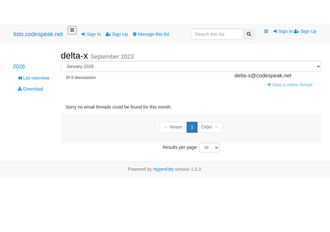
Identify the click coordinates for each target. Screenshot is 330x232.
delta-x (76, 56)
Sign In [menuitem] (284, 31)
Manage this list (151, 34)
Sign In (91, 34)
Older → (209, 127)
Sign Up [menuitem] (305, 31)
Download (30, 89)
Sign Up (117, 34)
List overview (33, 78)
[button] (266, 31)
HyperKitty (163, 169)
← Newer (173, 127)
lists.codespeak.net (38, 34)
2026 (19, 66)
